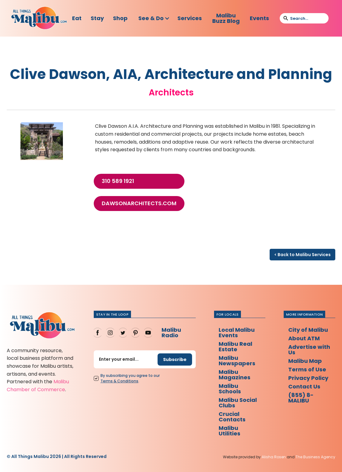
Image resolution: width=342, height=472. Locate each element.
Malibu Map (305, 361)
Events (259, 18)
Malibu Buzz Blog (226, 18)
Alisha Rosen (274, 456)
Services (189, 18)
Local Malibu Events (237, 332)
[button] (154, 18)
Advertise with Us (309, 349)
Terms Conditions (119, 381)
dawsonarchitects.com (139, 203)
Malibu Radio (171, 332)
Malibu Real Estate (235, 346)
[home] (38, 18)
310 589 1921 (118, 181)
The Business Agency (315, 456)
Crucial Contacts (232, 416)
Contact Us (304, 386)
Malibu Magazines (234, 374)
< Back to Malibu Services (302, 255)
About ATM (304, 338)
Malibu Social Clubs (238, 402)
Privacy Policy (308, 378)
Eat (77, 18)
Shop (120, 18)
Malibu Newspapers (237, 360)
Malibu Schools (230, 388)
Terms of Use (307, 369)
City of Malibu (308, 330)
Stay (97, 18)
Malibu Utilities (229, 430)
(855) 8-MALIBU (301, 397)
